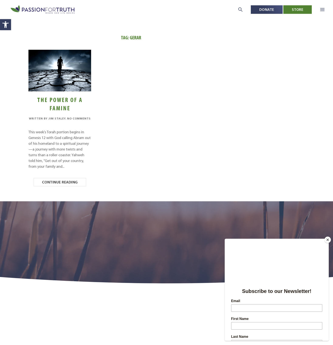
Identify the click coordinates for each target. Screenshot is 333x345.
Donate (266, 9)
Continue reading (60, 182)
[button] (5, 24)
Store (297, 9)
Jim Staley (56, 118)
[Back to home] (43, 10)
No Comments (79, 118)
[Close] (328, 240)
